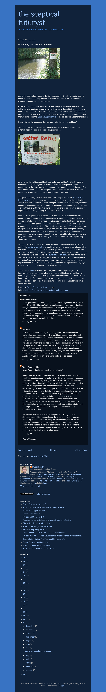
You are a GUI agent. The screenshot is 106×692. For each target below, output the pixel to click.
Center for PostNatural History (43, 476)
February (29, 666)
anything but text (35, 247)
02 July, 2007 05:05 (30, 359)
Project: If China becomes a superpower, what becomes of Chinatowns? (52, 536)
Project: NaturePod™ (31, 514)
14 (24, 598)
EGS (32, 270)
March (28, 663)
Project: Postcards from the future (37, 545)
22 (24, 568)
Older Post (81, 450)
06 (24, 675)
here (34, 483)
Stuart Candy (28, 367)
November (30, 630)
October (29, 633)
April (27, 659)
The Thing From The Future (50, 481)
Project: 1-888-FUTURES (33, 517)
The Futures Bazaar (74, 481)
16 (24, 590)
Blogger (61, 686)
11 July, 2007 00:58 (30, 434)
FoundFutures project (57, 255)
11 (24, 608)
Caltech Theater (55, 479)
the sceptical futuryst (39, 18)
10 (24, 612)
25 (24, 558)
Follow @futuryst (43, 494)
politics (59, 290)
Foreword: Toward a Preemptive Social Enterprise (43, 507)
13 (24, 601)
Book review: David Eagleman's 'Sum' (38, 549)
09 (24, 616)
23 (24, 565)
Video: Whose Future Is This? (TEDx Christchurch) (44, 533)
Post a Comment (29, 439)
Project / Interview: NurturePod (35, 504)
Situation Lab (75, 474)
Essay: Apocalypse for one (34, 511)
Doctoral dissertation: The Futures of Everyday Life (44, 539)
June (27, 648)
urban (65, 290)
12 (24, 605)
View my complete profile (30, 486)
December (30, 626)
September (30, 637)
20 (24, 576)
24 (24, 561)
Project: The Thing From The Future (37, 526)
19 (24, 579)
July (27, 644)
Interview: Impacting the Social (35, 530)
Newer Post (25, 450)
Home (53, 450)
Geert (24, 329)
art (41, 290)
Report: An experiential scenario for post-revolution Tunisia (47, 520)
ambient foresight (32, 290)
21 (24, 572)
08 (24, 619)
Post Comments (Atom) (39, 456)
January (29, 670)
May (27, 655)
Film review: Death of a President (36, 523)
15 (24, 594)
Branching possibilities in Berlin (38, 651)
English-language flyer (46, 117)
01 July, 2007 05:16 (30, 322)
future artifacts (49, 290)
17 (24, 587)
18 (24, 583)
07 (24, 623)
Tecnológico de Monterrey (49, 474)
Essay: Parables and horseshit (35, 542)
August (28, 641)
